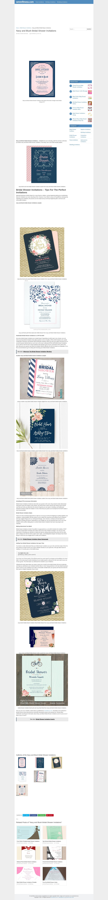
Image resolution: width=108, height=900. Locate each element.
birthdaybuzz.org (62, 897)
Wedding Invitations (62, 2)
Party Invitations (40, 2)
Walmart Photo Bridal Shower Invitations (26, 861)
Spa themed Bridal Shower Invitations (52, 841)
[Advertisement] (54, 16)
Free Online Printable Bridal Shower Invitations (28, 841)
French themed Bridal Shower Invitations (52, 861)
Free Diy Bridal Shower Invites (50, 882)
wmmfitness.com (25, 1)
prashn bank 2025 (70, 897)
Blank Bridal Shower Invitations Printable (26, 882)
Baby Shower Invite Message (80, 91)
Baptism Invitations (86, 129)
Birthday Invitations (50, 2)
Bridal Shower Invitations (22, 33)
